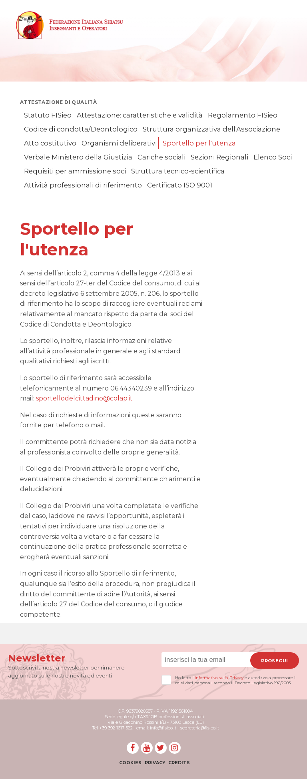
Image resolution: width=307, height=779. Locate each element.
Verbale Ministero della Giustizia (78, 157)
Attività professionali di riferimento (83, 185)
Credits (179, 762)
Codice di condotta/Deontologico (81, 129)
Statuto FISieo (48, 115)
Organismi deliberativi (119, 143)
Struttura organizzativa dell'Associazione (211, 129)
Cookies (130, 762)
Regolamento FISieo (242, 115)
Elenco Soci (272, 157)
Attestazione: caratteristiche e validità (140, 115)
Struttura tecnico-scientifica (178, 171)
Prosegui (274, 660)
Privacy (155, 762)
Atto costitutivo (50, 143)
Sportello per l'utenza (199, 143)
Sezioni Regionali (219, 157)
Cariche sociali (161, 157)
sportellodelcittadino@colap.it (84, 398)
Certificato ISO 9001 (179, 185)
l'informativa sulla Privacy (217, 677)
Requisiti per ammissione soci (75, 171)
